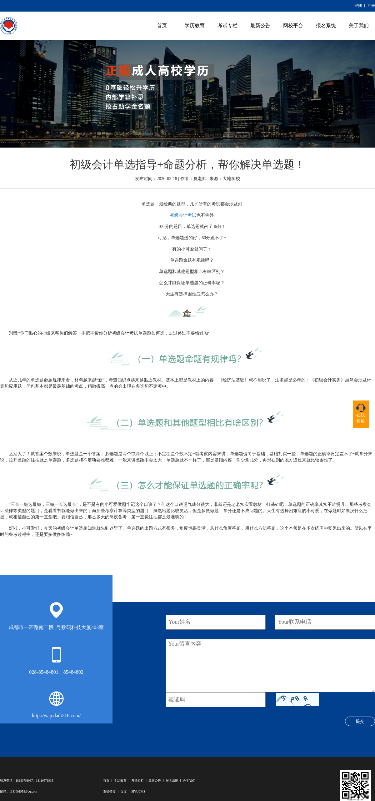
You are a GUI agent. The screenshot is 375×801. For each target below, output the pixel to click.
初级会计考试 (183, 215)
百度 (123, 791)
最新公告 (260, 25)
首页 (162, 25)
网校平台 (293, 25)
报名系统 (326, 25)
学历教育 (195, 25)
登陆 (358, 5)
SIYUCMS (138, 791)
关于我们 (359, 25)
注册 (371, 5)
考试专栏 (228, 25)
